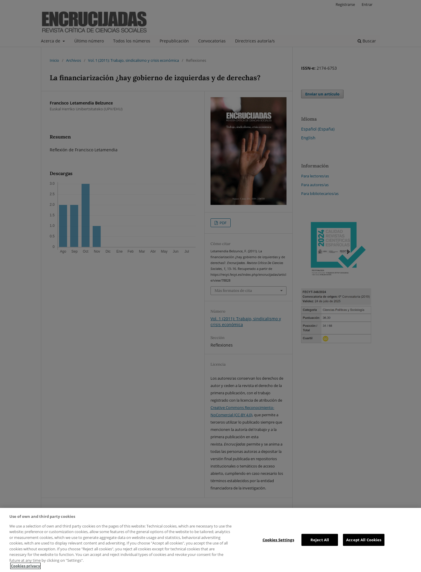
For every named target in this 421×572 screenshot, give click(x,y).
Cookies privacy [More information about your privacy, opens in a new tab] (25, 565)
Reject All (319, 539)
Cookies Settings (278, 539)
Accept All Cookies (363, 539)
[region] (210, 540)
